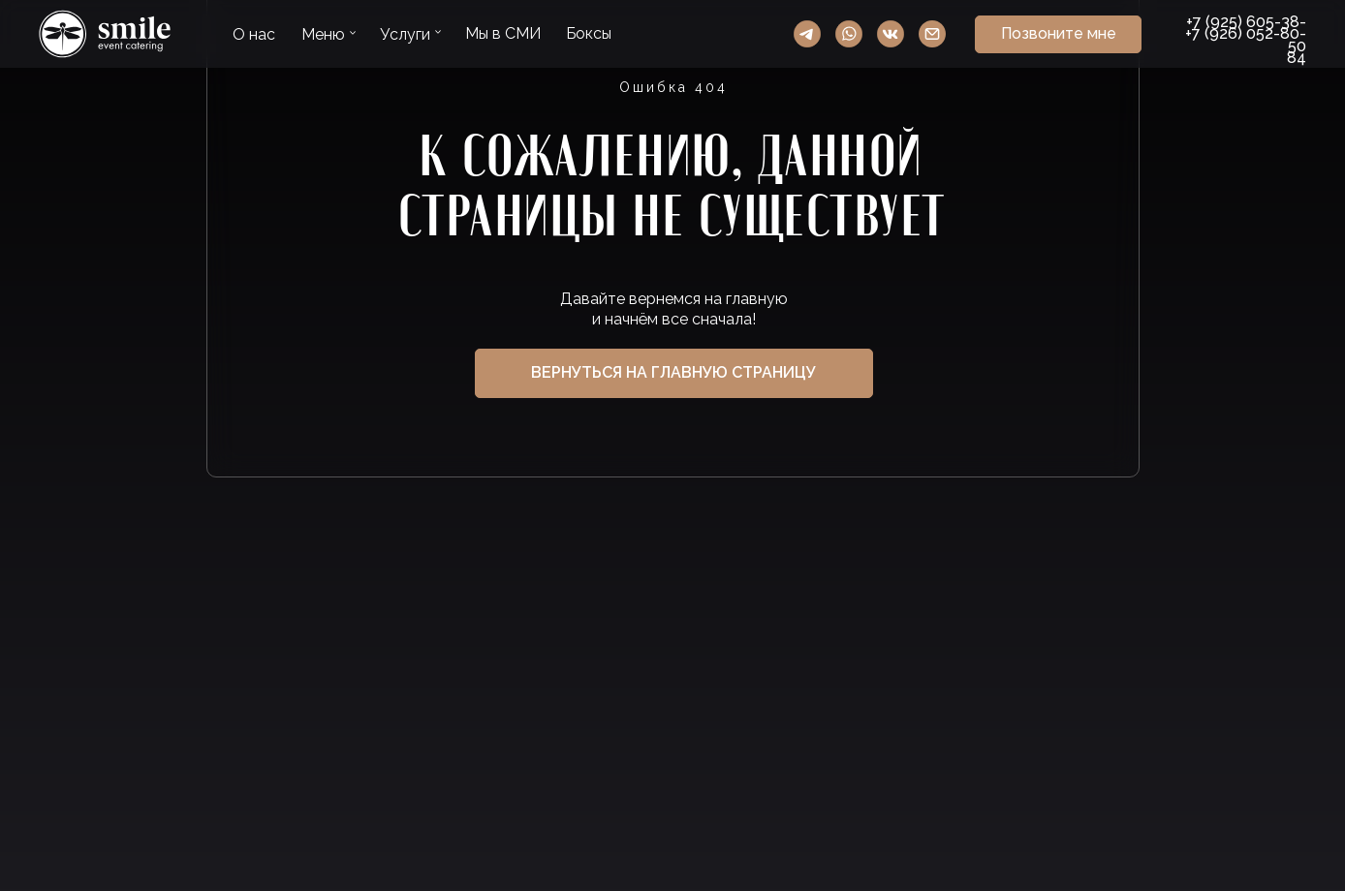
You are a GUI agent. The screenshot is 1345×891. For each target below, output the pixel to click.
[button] (1058, 34)
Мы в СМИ (503, 33)
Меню (323, 34)
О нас (254, 34)
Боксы (588, 33)
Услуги (405, 34)
